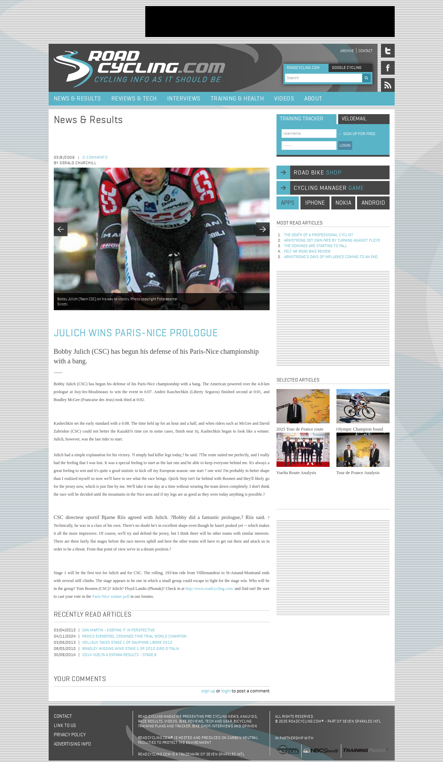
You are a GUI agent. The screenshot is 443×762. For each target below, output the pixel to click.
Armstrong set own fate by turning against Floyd (332, 241)
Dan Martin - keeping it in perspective (118, 630)
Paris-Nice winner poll (111, 596)
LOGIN (345, 145)
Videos (284, 99)
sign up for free (357, 134)
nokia (343, 203)
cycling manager (329, 188)
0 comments (95, 158)
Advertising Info (72, 744)
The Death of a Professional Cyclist (318, 235)
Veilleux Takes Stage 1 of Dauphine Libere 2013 (127, 643)
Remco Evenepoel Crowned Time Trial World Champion (134, 636)
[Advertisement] (270, 21)
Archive (347, 51)
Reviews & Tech (134, 99)
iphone (315, 203)
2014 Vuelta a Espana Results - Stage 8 (119, 655)
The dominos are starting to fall (315, 246)
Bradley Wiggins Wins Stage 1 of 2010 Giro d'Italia (130, 649)
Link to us (65, 725)
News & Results (77, 99)
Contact (365, 51)
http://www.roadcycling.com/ (209, 588)
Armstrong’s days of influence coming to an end (331, 257)
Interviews (183, 99)
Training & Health (237, 99)
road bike (318, 173)
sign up (208, 691)
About (313, 99)
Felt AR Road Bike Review (307, 252)
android (373, 203)
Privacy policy (70, 735)
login (226, 691)
